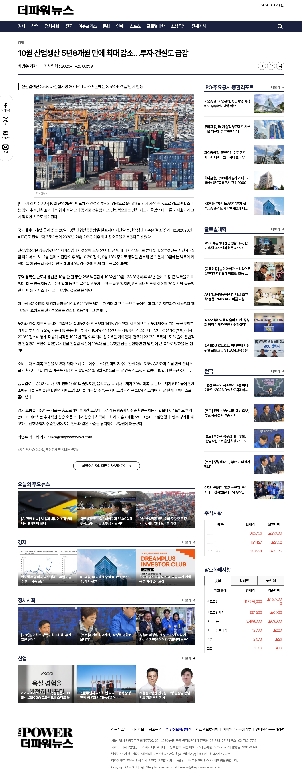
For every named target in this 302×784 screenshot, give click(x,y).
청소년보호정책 (207, 729)
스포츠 (135, 26)
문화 (106, 26)
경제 (21, 26)
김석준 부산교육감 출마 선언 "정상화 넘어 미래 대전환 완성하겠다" (227, 322)
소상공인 (178, 26)
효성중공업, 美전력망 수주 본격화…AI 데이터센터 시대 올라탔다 (226, 154)
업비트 (244, 581)
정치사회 (52, 26)
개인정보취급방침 (178, 729)
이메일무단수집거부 (237, 729)
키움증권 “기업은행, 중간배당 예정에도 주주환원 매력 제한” (227, 103)
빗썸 (218, 581)
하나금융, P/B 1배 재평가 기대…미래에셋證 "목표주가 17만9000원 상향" (227, 180)
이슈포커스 (88, 26)
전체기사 (198, 26)
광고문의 (155, 729)
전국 (68, 26)
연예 (119, 26)
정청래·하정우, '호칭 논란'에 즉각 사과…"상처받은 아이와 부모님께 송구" (226, 490)
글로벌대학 (156, 26)
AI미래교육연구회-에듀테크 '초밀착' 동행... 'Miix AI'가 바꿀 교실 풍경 (226, 296)
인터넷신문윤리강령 (270, 729)
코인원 (271, 581)
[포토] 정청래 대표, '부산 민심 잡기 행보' (227, 464)
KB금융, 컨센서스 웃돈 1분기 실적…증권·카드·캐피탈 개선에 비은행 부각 (226, 206)
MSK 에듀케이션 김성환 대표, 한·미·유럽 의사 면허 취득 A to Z (226, 245)
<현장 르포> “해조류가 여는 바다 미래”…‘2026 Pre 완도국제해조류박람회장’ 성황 (226, 387)
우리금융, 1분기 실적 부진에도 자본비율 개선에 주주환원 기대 (227, 129)
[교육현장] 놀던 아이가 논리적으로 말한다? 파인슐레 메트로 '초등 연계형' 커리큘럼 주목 (227, 271)
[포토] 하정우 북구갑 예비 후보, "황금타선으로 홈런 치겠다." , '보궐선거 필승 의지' (227, 438)
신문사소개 (119, 729)
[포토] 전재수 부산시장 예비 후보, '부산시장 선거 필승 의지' (226, 413)
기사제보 (138, 729)
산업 (34, 26)
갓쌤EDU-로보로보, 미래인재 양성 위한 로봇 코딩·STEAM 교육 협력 (226, 348)
